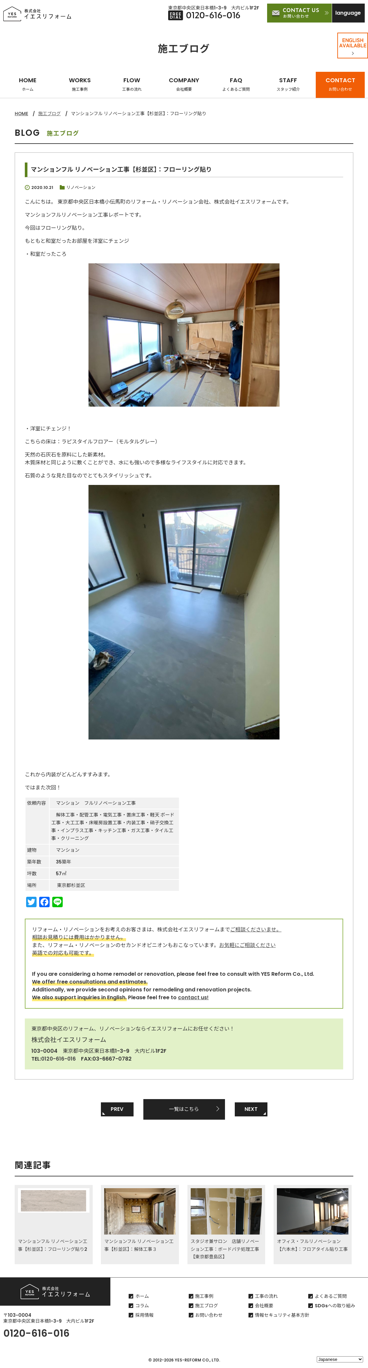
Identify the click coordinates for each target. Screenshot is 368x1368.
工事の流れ (266, 1296)
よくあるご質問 (331, 1296)
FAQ (236, 84)
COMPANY (184, 84)
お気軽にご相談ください (248, 945)
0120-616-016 (59, 1058)
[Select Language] (340, 1359)
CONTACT (340, 84)
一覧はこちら (184, 1109)
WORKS (80, 84)
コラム (142, 1306)
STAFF (288, 84)
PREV (117, 1109)
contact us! (193, 997)
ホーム (142, 1296)
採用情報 (144, 1315)
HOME (28, 84)
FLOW (132, 84)
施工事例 (204, 1296)
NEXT (251, 1109)
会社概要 (264, 1306)
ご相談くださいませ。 (256, 929)
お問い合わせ (209, 1315)
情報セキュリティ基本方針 (282, 1315)
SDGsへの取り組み (335, 1306)
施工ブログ (50, 113)
